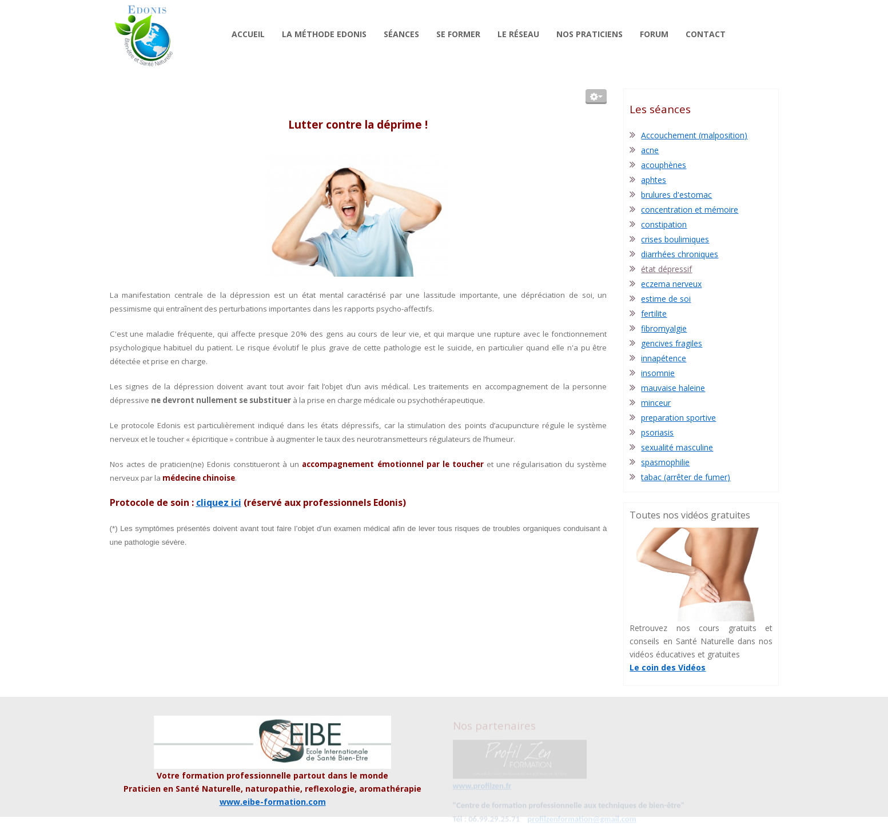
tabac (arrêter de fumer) (685, 477)
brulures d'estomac (676, 194)
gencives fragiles (671, 343)
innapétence (663, 358)
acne (650, 150)
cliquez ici (218, 502)
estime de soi (666, 298)
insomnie (658, 373)
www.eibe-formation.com (273, 801)
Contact (706, 34)
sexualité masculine (677, 447)
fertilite (654, 313)
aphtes (653, 179)
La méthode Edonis (324, 34)
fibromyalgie (664, 328)
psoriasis (657, 432)
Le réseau (518, 34)
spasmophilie (665, 462)
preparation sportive (678, 417)
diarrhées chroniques (679, 254)
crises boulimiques (675, 239)
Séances (401, 34)
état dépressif (666, 269)
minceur (656, 402)
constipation (664, 224)
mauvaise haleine (673, 387)
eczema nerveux (671, 283)
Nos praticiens (589, 34)
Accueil (248, 34)
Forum (654, 34)
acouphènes (663, 164)
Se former (458, 34)
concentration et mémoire (689, 209)
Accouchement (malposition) (694, 135)
